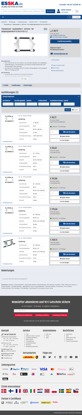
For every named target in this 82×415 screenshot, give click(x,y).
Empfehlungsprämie (31, 337)
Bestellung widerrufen (32, 346)
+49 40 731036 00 (8, 334)
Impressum (69, 334)
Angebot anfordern (65, 136)
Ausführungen (15, 85)
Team (47, 336)
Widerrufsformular (71, 337)
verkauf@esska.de (59, 53)
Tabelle (75, 110)
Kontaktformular (6, 358)
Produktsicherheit (7, 141)
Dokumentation (55, 60)
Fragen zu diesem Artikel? (58, 65)
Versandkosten (30, 341)
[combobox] (8, 104)
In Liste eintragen (65, 140)
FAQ (27, 334)
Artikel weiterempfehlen (57, 70)
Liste (68, 110)
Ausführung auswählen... (64, 41)
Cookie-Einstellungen (72, 341)
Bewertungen (27, 85)
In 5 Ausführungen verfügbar (59, 37)
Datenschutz (69, 339)
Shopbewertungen (31, 343)
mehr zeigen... (24, 78)
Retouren (28, 344)
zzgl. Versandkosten (57, 35)
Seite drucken (55, 68)
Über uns (48, 334)
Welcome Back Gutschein (33, 336)
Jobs (47, 337)
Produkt (5, 85)
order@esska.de (6, 355)
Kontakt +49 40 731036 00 (70, 5)
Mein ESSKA (29, 339)
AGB (67, 336)
